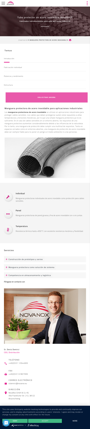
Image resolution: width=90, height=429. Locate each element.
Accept (45, 421)
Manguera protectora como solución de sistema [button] (29, 267)
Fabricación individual (13, 67)
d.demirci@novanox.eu (18, 383)
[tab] (45, 259)
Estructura (8, 85)
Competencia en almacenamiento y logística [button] (27, 275)
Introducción (9, 58)
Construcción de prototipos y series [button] (23, 259)
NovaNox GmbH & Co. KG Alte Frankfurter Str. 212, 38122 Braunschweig (22, 395)
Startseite (23, 40)
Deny (15, 421)
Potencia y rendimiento (13, 76)
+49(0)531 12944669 (18, 363)
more (75, 421)
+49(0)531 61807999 (18, 374)
